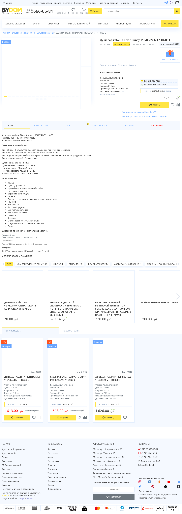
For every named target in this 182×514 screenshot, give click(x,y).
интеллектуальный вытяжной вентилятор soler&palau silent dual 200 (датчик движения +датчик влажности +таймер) (113, 303)
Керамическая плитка (12, 467)
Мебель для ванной (79, 23)
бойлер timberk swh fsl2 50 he (159, 296)
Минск (9, 3)
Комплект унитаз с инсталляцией (18, 483)
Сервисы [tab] (82, 119)
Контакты (137, 3)
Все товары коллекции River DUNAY (142, 104)
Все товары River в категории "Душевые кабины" (148, 109)
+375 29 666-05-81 (149, 443)
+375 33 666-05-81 (150, 447)
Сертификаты (54, 475)
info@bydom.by (148, 459)
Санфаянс (7, 463)
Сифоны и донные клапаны (162, 258)
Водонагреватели (98, 258)
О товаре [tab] (11, 119)
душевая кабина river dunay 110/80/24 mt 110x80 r (113, 373)
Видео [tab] (47, 118)
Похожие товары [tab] (40, 325)
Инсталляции (123, 23)
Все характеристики (115, 81)
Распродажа (46, 3)
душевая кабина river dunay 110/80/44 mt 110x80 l (22, 373)
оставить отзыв (125, 44)
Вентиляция (75, 258)
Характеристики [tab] (29, 119)
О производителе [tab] (64, 119)
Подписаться (113, 491)
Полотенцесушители (12, 471)
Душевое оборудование (13, 443)
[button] (5, 103)
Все (9, 258)
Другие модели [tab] (14, 325)
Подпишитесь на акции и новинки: (111, 476)
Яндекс (30, 492)
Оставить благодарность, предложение (157, 488)
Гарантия (137, 54)
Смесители (54, 23)
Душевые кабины (15, 23)
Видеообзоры (54, 483)
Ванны (36, 23)
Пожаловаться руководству (152, 492)
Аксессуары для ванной (127, 258)
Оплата (57, 3)
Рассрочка (79, 3)
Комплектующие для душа (32, 258)
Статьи (50, 479)
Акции (35, 3)
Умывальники (147, 23)
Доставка (67, 3)
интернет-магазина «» (25, 487)
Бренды (51, 443)
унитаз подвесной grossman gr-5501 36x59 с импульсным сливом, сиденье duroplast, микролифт (65, 303)
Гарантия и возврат (108, 3)
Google (21, 492)
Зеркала (6, 479)
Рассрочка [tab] (97, 119)
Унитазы (103, 23)
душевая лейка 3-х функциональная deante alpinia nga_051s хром (20, 299)
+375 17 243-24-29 (150, 451)
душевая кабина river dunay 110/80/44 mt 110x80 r (68, 373)
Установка (91, 3)
